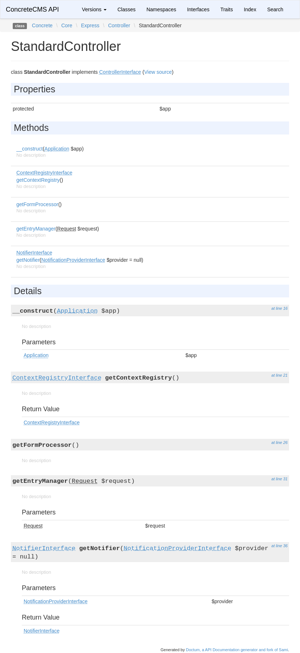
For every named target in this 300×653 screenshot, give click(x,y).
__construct (29, 149)
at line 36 (279, 546)
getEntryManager (35, 229)
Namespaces (161, 9)
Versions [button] (94, 9)
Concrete (42, 25)
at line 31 (279, 479)
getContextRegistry (38, 180)
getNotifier (28, 260)
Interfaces (198, 9)
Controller (119, 25)
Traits (226, 9)
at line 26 (279, 442)
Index (250, 9)
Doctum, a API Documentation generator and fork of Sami (237, 650)
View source (158, 72)
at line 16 (279, 308)
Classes (126, 9)
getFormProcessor (37, 204)
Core (66, 25)
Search (275, 9)
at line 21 (279, 375)
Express (90, 25)
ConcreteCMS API (32, 9)
